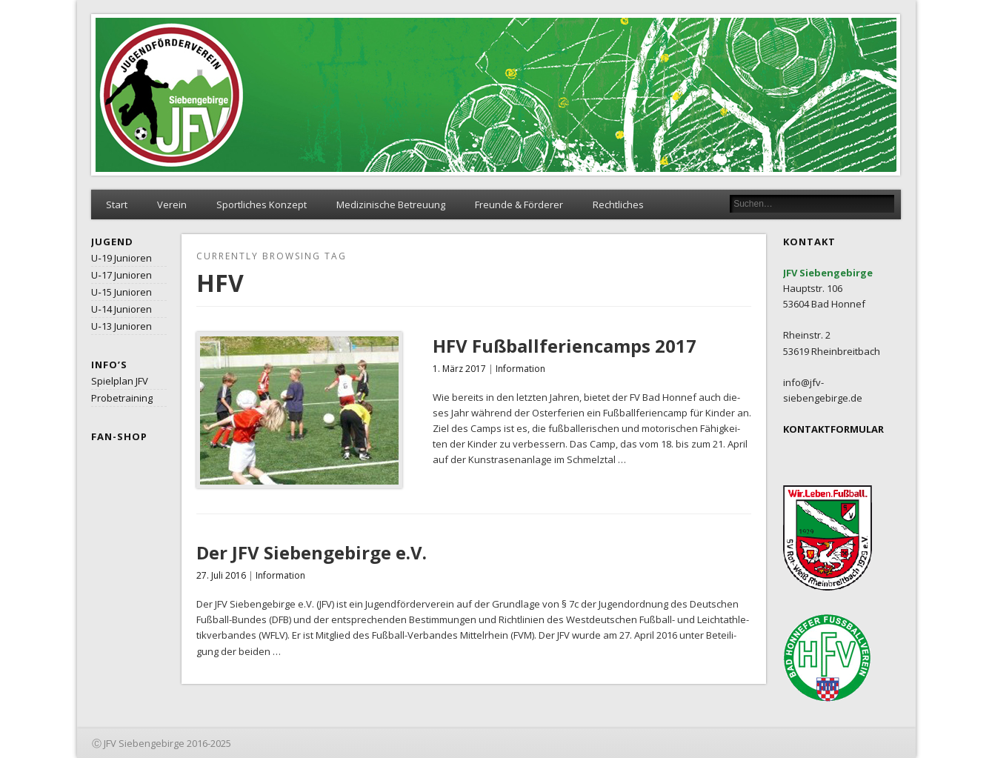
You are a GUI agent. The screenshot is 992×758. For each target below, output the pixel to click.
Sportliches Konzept (261, 204)
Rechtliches (618, 204)
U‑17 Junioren (121, 275)
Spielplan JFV (119, 381)
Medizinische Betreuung (390, 204)
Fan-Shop (119, 436)
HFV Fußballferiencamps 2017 (564, 345)
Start (116, 204)
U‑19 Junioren (121, 258)
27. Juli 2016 (221, 575)
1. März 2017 (459, 368)
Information (520, 368)
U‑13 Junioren (121, 326)
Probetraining (122, 398)
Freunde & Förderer (519, 204)
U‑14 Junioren (121, 309)
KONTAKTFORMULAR (833, 429)
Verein (172, 204)
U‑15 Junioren (121, 292)
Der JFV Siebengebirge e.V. (311, 552)
